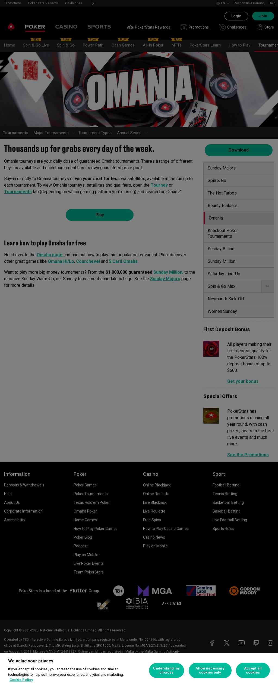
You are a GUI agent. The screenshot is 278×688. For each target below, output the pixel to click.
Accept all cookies (253, 670)
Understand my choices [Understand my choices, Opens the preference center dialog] (166, 670)
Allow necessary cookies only (210, 670)
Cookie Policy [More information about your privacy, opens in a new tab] (21, 680)
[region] (139, 670)
